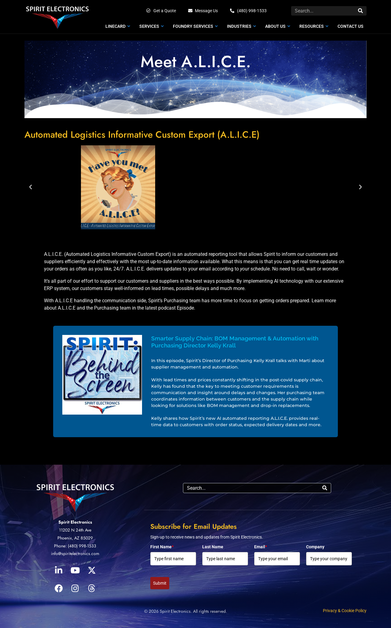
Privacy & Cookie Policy (345, 610)
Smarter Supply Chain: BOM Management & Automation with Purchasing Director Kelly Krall (234, 342)
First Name (162, 546)
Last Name (212, 546)
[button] (30, 187)
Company (315, 546)
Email (260, 546)
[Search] (360, 11)
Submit (159, 583)
